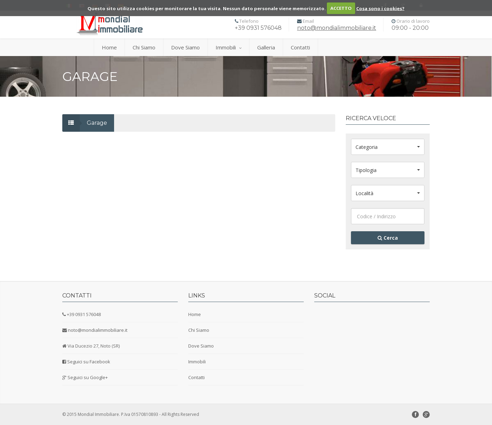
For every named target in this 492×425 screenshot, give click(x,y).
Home (109, 47)
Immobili (228, 47)
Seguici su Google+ (88, 377)
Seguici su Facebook (88, 361)
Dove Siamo (185, 47)
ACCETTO (341, 8)
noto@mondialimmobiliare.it (336, 28)
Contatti (300, 47)
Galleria (266, 47)
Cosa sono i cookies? (380, 8)
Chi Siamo (144, 47)
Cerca (388, 237)
